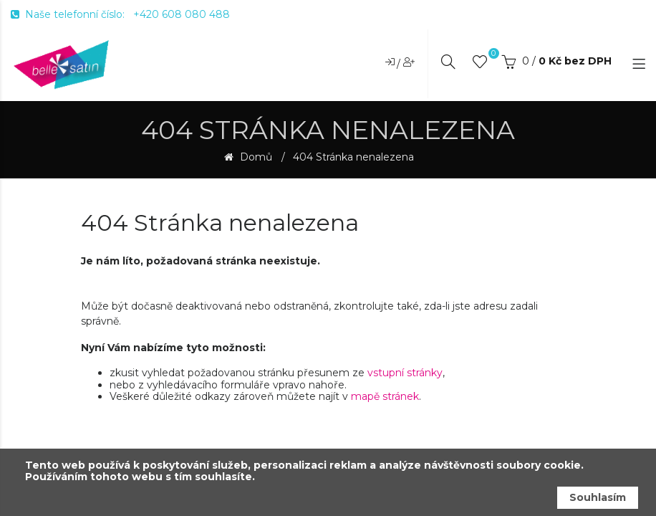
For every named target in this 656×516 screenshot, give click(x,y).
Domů (254, 157)
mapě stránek (385, 396)
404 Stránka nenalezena (353, 157)
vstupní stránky (405, 372)
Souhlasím (597, 497)
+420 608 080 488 (181, 14)
